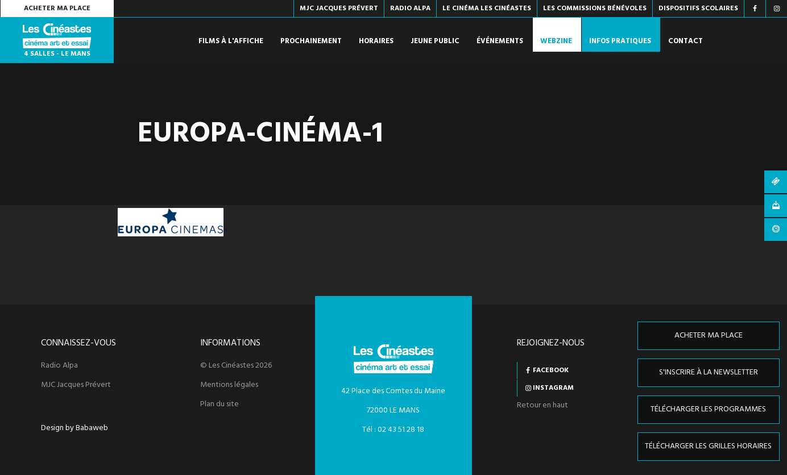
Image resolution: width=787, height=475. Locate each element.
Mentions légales (229, 385)
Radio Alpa (59, 366)
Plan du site (219, 405)
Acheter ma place (57, 8)
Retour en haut (542, 405)
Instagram (553, 388)
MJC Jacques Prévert (76, 385)
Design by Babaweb (74, 428)
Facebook (551, 370)
